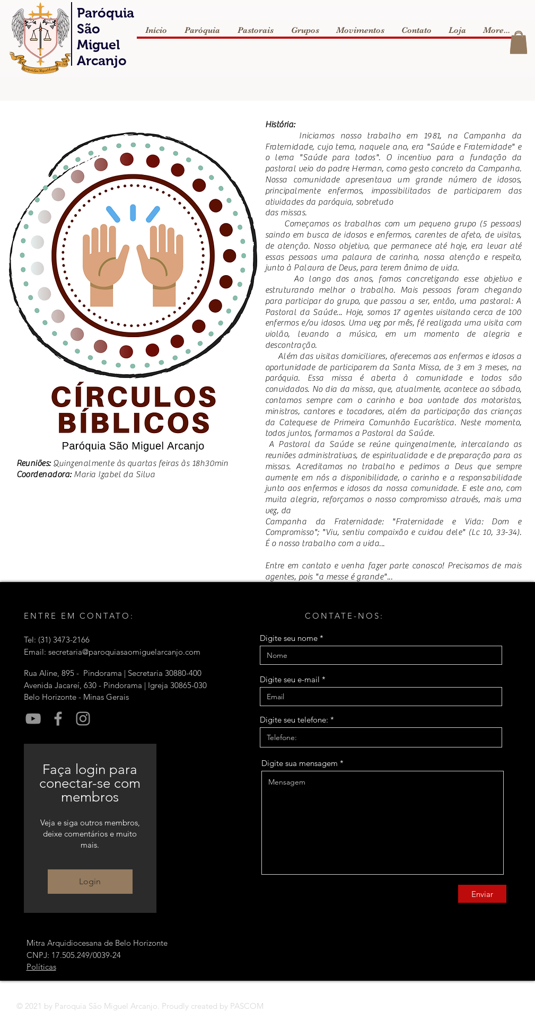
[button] (519, 43)
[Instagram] (83, 718)
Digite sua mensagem (299, 763)
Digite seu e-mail (290, 679)
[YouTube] (33, 718)
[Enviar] (482, 894)
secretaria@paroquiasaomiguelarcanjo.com (124, 652)
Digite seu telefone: (294, 720)
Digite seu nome (289, 638)
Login (90, 881)
